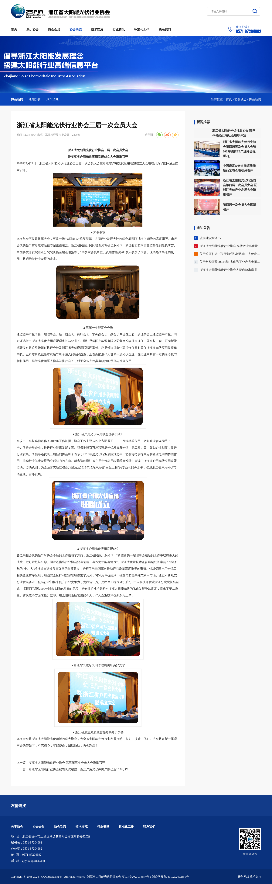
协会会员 (54, 29)
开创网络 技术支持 (249, 876)
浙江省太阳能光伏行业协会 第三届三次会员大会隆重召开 (67, 762)
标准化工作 (141, 29)
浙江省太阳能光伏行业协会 (60, 11)
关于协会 (32, 29)
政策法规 (52, 99)
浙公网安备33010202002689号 (170, 876)
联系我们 (165, 29)
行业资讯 (119, 29)
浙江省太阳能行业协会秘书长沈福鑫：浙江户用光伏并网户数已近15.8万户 (78, 769)
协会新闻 (17, 99)
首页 (14, 29)
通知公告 (35, 99)
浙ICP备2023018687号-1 (136, 876)
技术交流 (97, 29)
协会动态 (76, 29)
